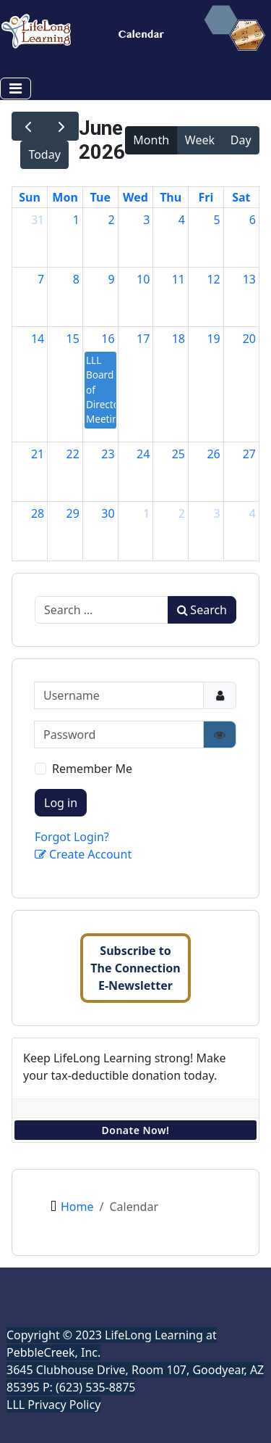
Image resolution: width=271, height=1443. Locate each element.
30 (107, 513)
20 (249, 339)
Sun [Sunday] (29, 197)
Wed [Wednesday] (135, 197)
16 (107, 339)
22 (72, 454)
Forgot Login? (72, 837)
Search (202, 610)
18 (178, 339)
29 (72, 513)
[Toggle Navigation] (15, 88)
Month (151, 140)
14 (37, 339)
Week (200, 140)
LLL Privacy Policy (53, 1405)
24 (143, 454)
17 (143, 339)
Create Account (83, 854)
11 (178, 279)
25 (178, 454)
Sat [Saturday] (241, 197)
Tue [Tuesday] (100, 197)
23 (107, 454)
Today (44, 154)
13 (249, 279)
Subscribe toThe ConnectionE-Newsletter (135, 968)
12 (213, 279)
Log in (60, 803)
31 (37, 220)
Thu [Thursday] (170, 197)
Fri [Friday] (206, 197)
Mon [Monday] (65, 197)
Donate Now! (136, 1130)
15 (72, 339)
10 (143, 279)
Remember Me (92, 769)
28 (37, 513)
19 (213, 339)
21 (37, 454)
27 (249, 454)
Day (241, 140)
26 (213, 454)
